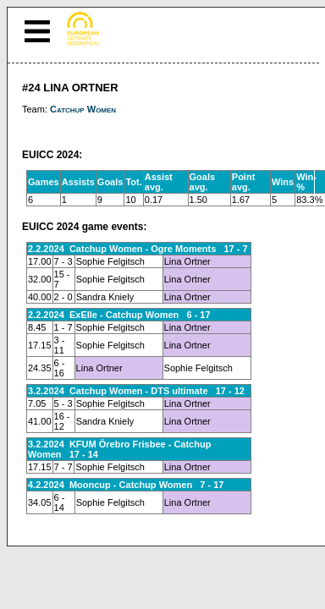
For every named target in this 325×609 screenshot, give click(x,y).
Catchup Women (83, 109)
